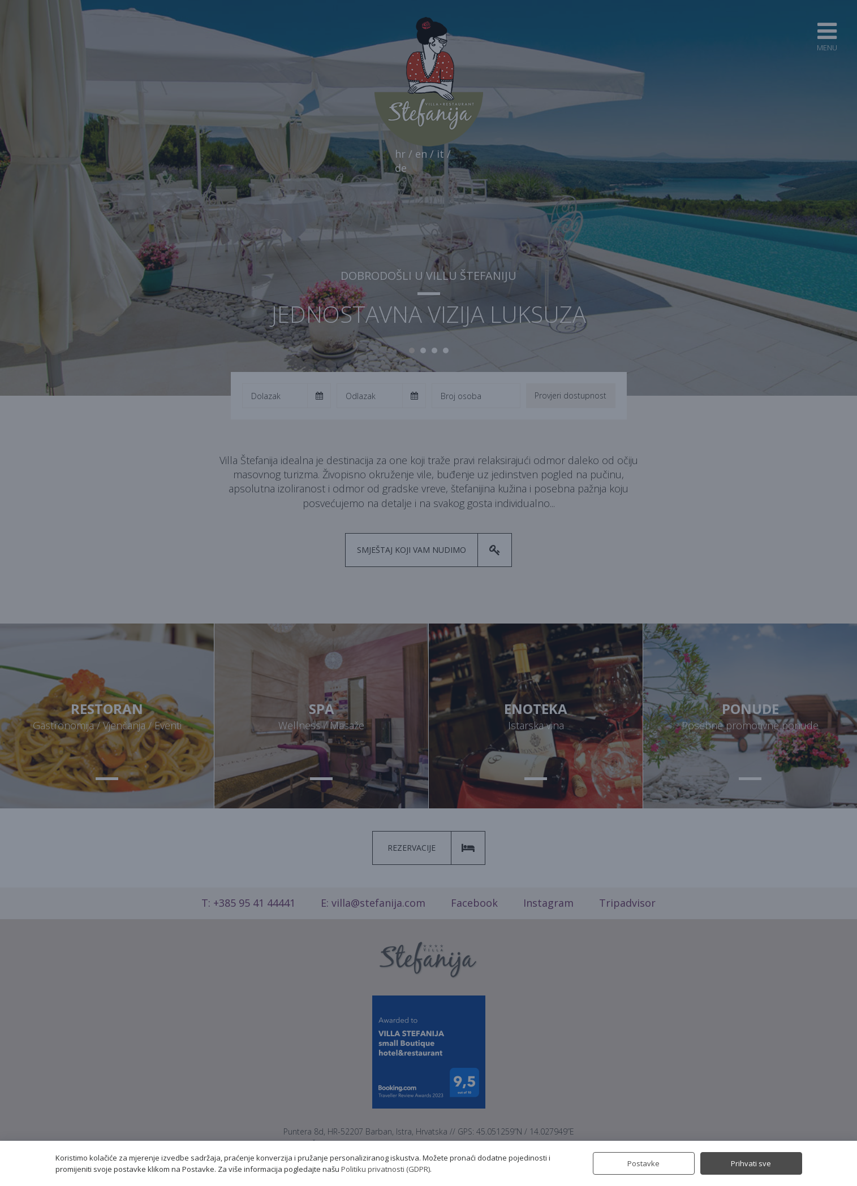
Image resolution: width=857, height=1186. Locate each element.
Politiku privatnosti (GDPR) (385, 1169)
